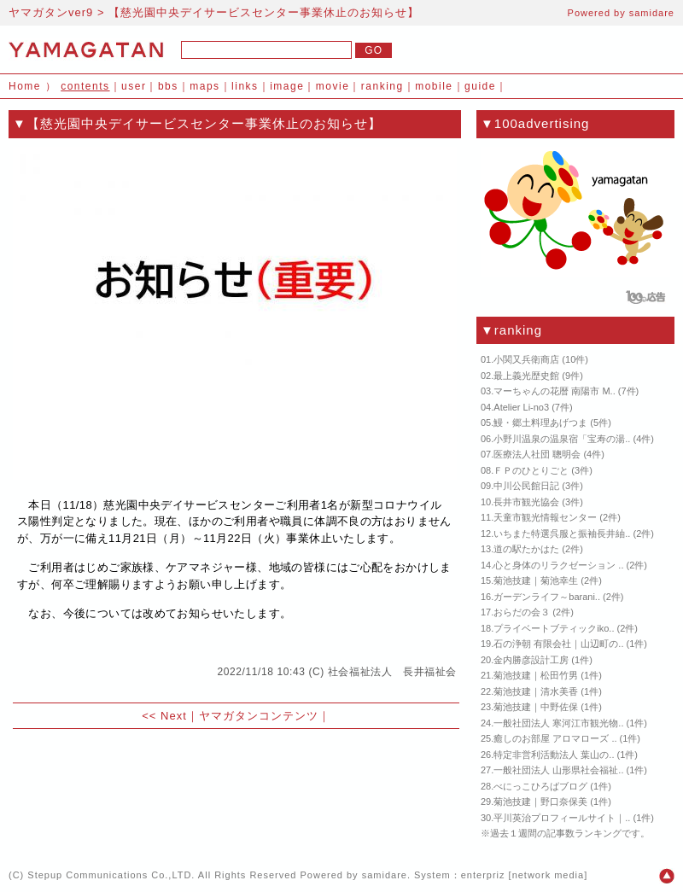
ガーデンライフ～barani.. (546, 597)
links (245, 86)
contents (85, 86)
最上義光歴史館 (526, 375)
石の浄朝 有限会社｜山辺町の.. (558, 643)
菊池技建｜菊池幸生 (535, 580)
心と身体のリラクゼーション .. (558, 565)
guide (480, 86)
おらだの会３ (521, 612)
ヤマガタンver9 (51, 12)
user (133, 86)
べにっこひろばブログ (540, 786)
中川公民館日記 (526, 486)
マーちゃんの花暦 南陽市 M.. (554, 391)
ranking (382, 86)
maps (204, 86)
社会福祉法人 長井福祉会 (392, 672)
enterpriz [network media (522, 875)
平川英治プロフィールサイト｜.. (561, 818)
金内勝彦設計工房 (531, 660)
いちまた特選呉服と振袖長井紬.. (561, 533)
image (287, 86)
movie (333, 86)
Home (25, 86)
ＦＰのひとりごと (531, 470)
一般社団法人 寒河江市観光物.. (558, 723)
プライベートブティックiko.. (553, 628)
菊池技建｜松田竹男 (535, 675)
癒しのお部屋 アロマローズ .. (554, 738)
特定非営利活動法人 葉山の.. (553, 754)
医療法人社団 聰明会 (537, 454)
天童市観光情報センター (545, 517)
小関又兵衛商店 (526, 359)
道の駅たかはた (526, 549)
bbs (168, 86)
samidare (651, 13)
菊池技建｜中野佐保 (535, 707)
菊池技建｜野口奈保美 (540, 801)
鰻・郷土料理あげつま (540, 422)
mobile (433, 86)
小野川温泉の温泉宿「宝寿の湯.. (561, 439)
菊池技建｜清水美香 (535, 691)
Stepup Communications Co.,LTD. (111, 875)
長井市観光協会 (526, 502)
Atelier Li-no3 (521, 407)
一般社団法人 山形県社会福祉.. (558, 770)
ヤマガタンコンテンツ (258, 715)
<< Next (164, 715)
